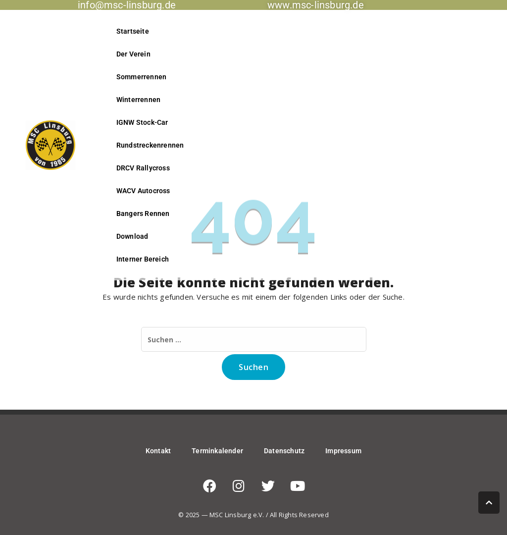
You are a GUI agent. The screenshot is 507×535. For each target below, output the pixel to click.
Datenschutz (284, 451)
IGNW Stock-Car (142, 122)
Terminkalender (217, 451)
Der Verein (133, 54)
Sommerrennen (141, 77)
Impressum (343, 451)
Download (132, 236)
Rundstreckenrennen (150, 145)
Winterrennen (138, 100)
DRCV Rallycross (143, 168)
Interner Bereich (142, 259)
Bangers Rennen (143, 213)
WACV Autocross (143, 191)
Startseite (132, 31)
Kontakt (158, 451)
